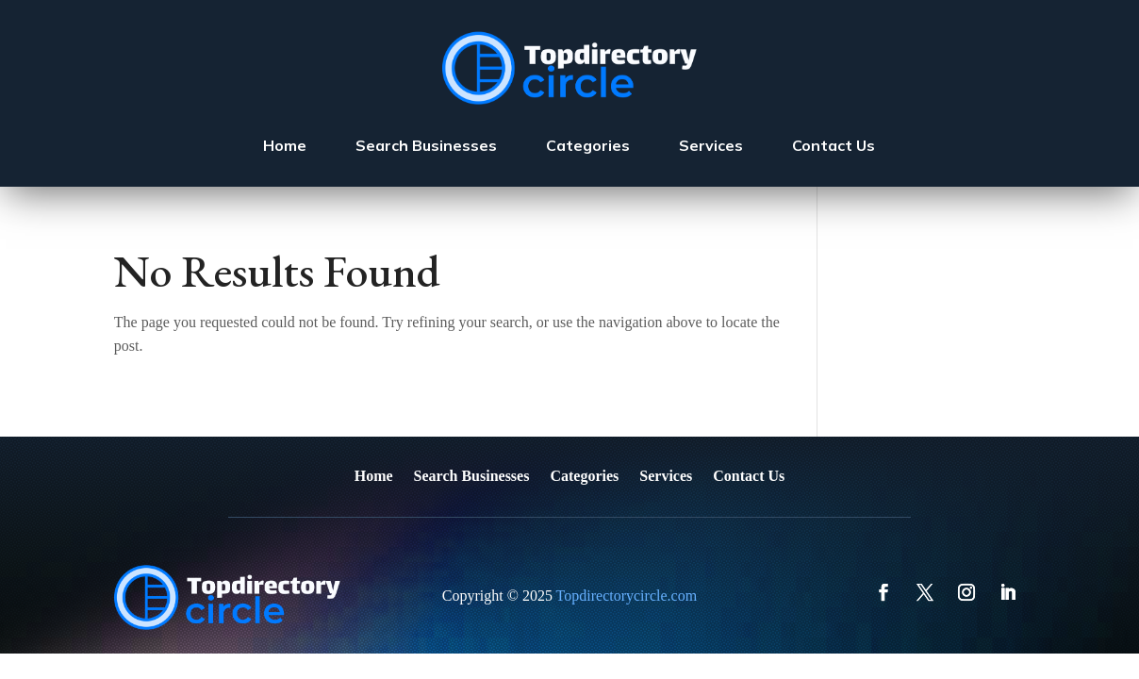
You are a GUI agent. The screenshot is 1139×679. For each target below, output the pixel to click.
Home (284, 145)
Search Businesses (426, 145)
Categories (588, 145)
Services (711, 145)
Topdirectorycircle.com (626, 596)
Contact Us (833, 145)
